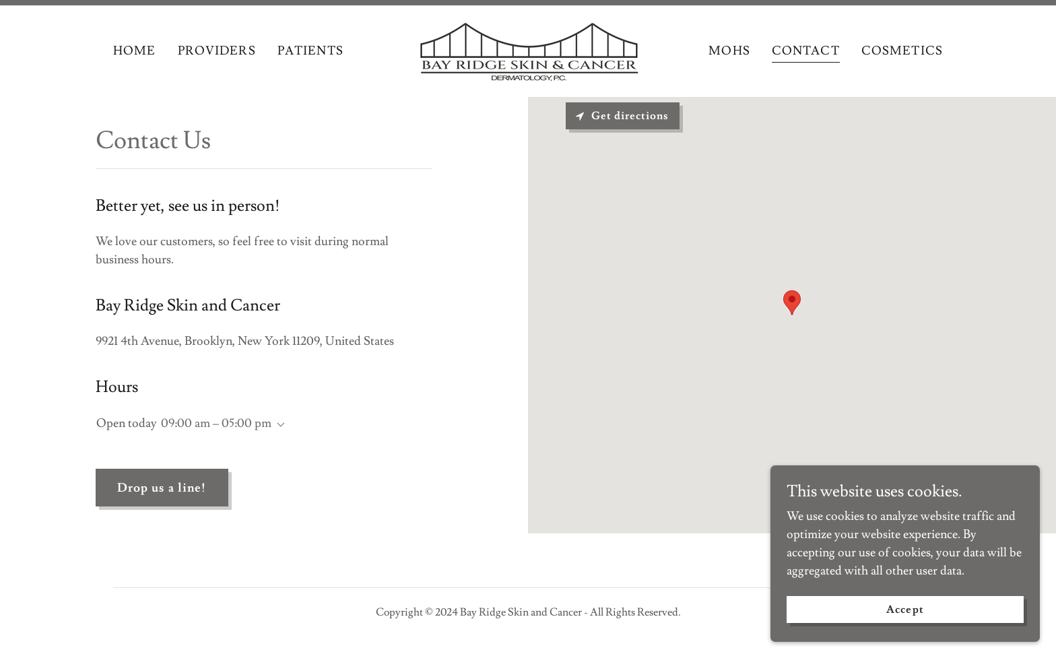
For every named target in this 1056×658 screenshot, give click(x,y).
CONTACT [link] (806, 51)
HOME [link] (134, 51)
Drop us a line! (162, 488)
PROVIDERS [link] (217, 51)
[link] (528, 48)
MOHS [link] (729, 51)
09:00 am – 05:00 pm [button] (216, 423)
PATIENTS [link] (310, 51)
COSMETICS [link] (902, 51)
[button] (278, 425)
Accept (904, 609)
